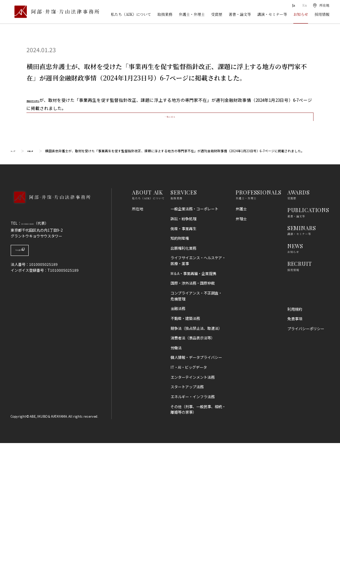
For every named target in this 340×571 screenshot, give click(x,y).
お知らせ (300, 14)
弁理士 (241, 346)
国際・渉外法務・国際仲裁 (193, 411)
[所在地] (320, 5)
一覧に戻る (170, 239)
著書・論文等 (240, 14)
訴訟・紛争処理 (183, 346)
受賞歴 (216, 14)
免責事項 (294, 446)
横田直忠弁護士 (41, 100)
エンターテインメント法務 (193, 505)
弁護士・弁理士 (192, 14)
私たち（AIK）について (131, 14)
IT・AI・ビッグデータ (189, 495)
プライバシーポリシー (305, 456)
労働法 (176, 475)
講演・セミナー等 (272, 14)
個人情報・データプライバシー (196, 485)
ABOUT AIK (147, 320)
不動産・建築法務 (185, 446)
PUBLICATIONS (308, 338)
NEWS (295, 374)
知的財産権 (180, 366)
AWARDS (298, 320)
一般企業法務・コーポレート (194, 337)
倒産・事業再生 (183, 356)
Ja (293, 5)
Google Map (37, 380)
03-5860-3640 (33, 351)
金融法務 (178, 436)
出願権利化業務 (183, 376)
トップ (16, 279)
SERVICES (184, 320)
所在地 (137, 337)
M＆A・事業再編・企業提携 (193, 401)
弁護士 (241, 337)
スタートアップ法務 (187, 515)
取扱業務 (164, 14)
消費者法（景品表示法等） (193, 465)
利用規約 (294, 437)
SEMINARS (301, 356)
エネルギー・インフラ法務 (193, 524)
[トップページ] (55, 12)
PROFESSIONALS (258, 320)
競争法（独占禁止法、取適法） (196, 456)
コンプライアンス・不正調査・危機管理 (196, 423)
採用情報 (322, 14)
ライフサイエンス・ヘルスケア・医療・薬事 (198, 389)
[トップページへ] (50, 332)
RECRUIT (299, 391)
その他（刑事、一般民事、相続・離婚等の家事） (198, 537)
